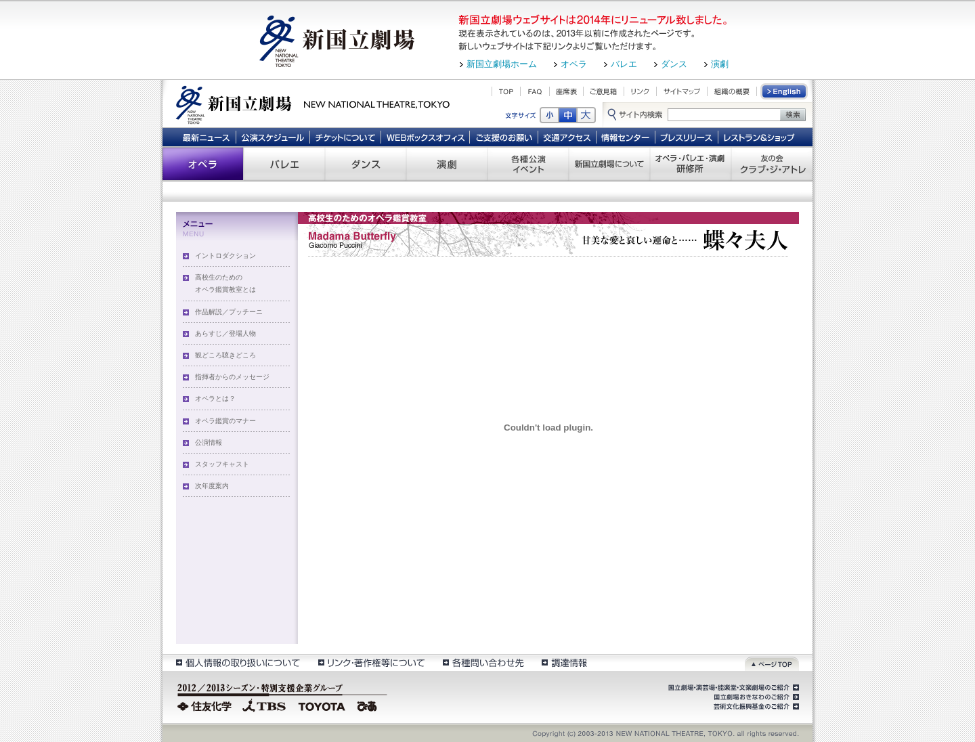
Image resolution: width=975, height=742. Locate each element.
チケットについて (345, 136)
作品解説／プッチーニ (229, 311)
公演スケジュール (272, 136)
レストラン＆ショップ (760, 136)
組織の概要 (732, 91)
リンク (640, 91)
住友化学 (206, 704)
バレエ (624, 64)
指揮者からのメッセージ (232, 376)
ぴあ (369, 704)
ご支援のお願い (504, 136)
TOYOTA (322, 704)
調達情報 (564, 662)
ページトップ (772, 662)
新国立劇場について (609, 163)
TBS (264, 704)
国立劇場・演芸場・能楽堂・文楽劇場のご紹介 (732, 688)
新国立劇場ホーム (502, 64)
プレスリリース (686, 136)
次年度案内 (212, 485)
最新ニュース (205, 136)
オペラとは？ (215, 398)
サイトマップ (682, 91)
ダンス (674, 64)
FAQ (535, 91)
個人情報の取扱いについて (237, 662)
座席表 (566, 91)
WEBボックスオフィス (425, 136)
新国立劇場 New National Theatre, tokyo (312, 103)
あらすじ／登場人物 (225, 333)
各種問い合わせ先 (482, 662)
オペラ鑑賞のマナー (225, 420)
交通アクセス (567, 136)
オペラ (574, 64)
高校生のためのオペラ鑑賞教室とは (225, 283)
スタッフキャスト (222, 464)
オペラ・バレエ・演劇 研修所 (690, 163)
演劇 (720, 64)
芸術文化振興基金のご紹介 (755, 707)
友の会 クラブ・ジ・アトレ (771, 163)
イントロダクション (225, 255)
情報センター (626, 136)
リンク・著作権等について (370, 662)
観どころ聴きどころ (225, 355)
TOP (506, 91)
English (784, 91)
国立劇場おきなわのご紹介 (755, 697)
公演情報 (208, 442)
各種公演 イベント (528, 163)
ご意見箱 (604, 91)
